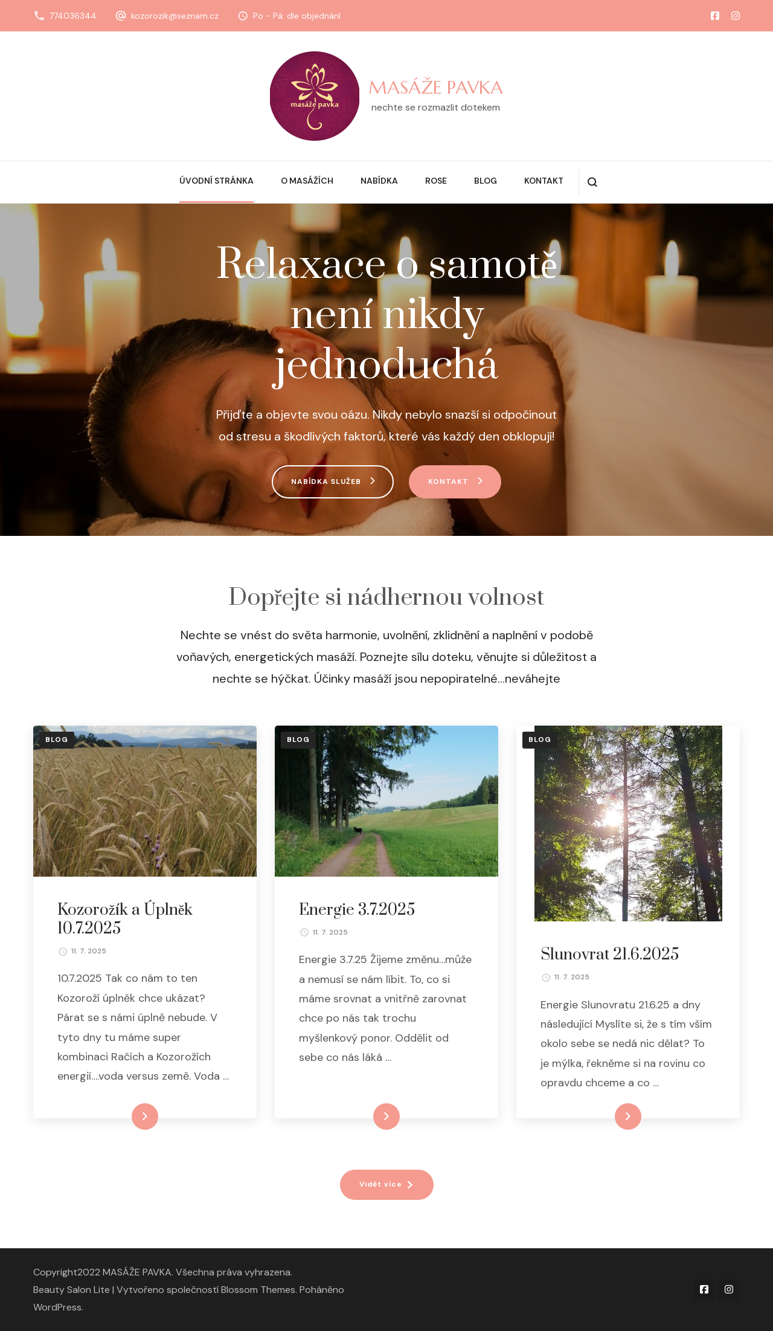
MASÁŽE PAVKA (435, 87)
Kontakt (543, 180)
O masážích (307, 180)
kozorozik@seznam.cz (175, 15)
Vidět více (380, 1184)
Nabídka (379, 180)
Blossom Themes (258, 1289)
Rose (436, 180)
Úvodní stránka (216, 180)
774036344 (73, 15)
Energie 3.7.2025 (357, 910)
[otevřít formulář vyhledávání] (592, 182)
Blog (485, 180)
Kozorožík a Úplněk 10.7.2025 (125, 919)
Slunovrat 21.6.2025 (609, 955)
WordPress (57, 1307)
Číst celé (127, 1116)
